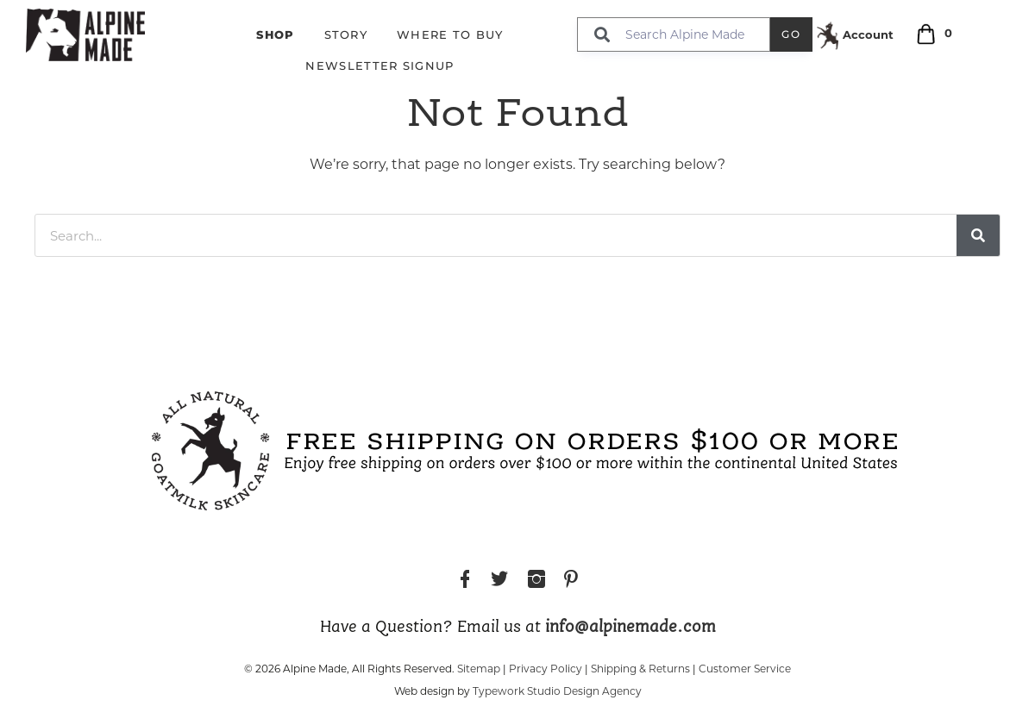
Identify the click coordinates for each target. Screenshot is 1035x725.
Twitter (499, 581)
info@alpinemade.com (630, 627)
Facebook (465, 581)
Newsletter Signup (379, 65)
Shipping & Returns (640, 668)
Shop (275, 34)
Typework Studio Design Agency (557, 690)
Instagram (536, 581)
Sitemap (478, 668)
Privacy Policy (545, 668)
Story (346, 34)
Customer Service (745, 668)
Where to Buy (450, 34)
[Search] (978, 235)
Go (791, 34)
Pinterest (571, 581)
